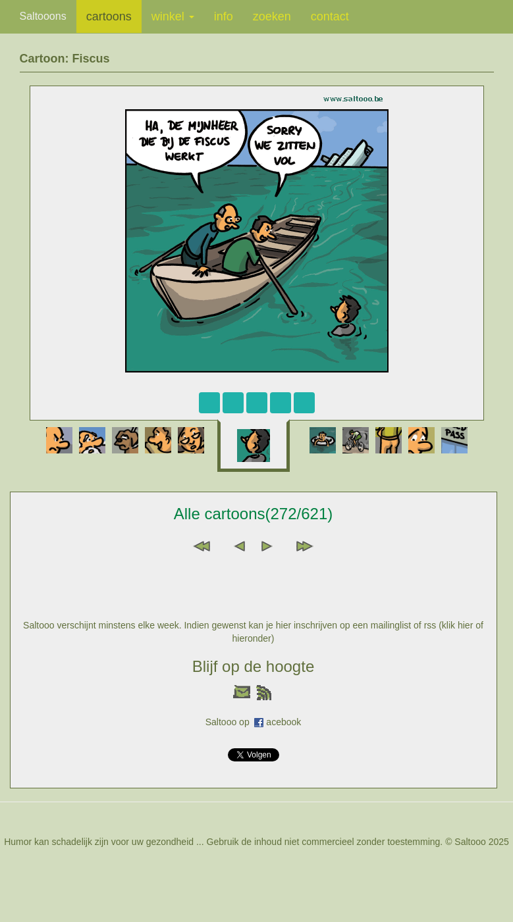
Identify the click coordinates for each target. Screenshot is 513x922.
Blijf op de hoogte (253, 666)
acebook (283, 722)
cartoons (109, 16)
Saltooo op (230, 722)
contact (330, 16)
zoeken (272, 16)
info (223, 16)
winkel (172, 16)
